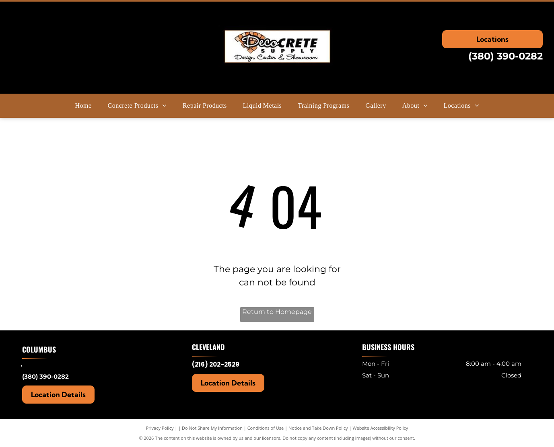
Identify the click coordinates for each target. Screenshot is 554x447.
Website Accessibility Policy (380, 428)
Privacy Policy (160, 428)
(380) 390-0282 (505, 56)
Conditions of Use (265, 428)
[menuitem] (83, 105)
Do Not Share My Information (212, 428)
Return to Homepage (277, 312)
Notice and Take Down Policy (318, 428)
